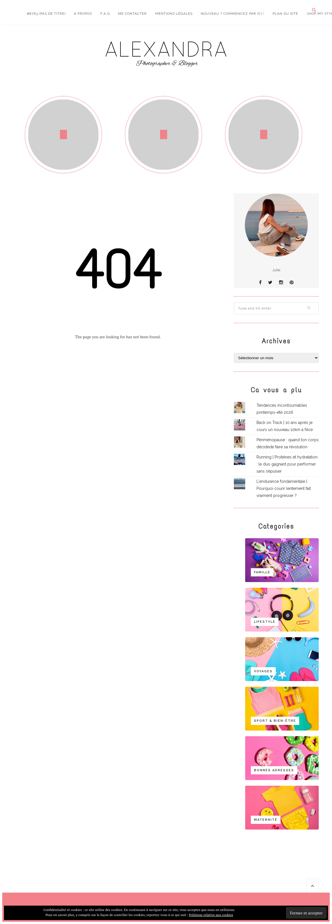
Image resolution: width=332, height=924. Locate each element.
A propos (83, 14)
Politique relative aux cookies (211, 915)
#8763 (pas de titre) (46, 14)
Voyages (263, 671)
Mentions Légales (174, 14)
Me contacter (132, 14)
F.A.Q (105, 14)
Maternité (265, 820)
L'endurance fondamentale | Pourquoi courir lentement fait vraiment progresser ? (283, 488)
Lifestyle (264, 622)
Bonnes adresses (274, 770)
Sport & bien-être (275, 721)
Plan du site (285, 14)
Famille (262, 572)
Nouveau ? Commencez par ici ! (232, 14)
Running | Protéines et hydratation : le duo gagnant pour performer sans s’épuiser (287, 464)
